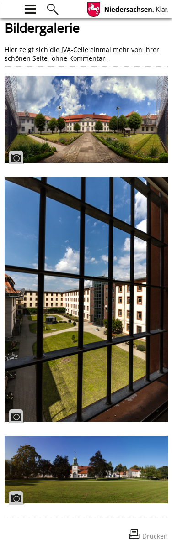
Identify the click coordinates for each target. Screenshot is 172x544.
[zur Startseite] (10, 8)
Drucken (155, 536)
